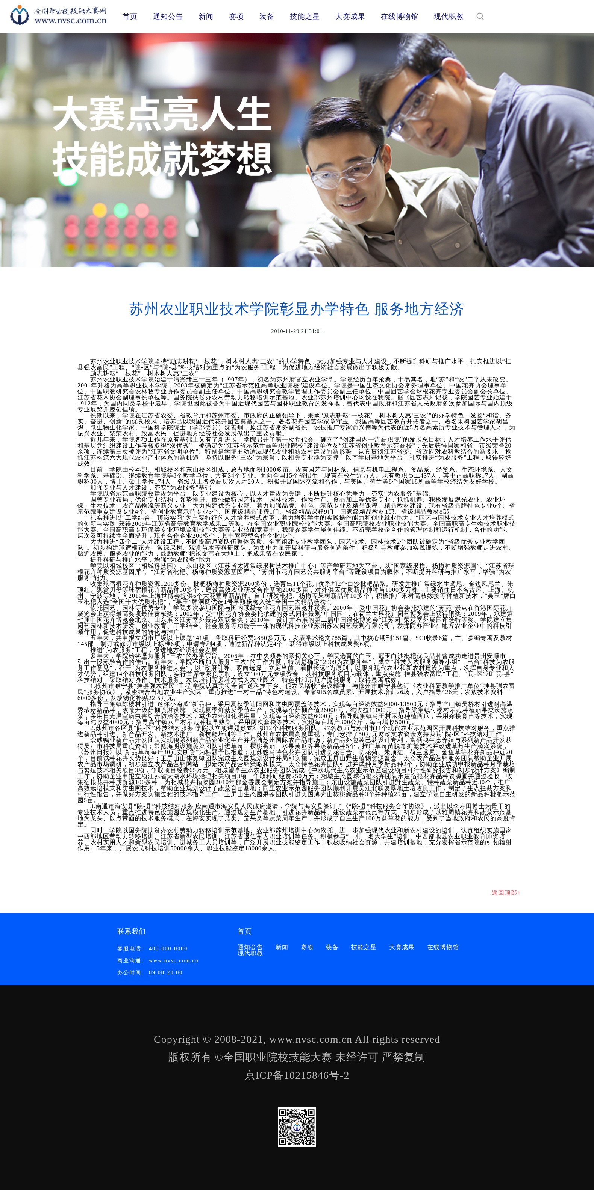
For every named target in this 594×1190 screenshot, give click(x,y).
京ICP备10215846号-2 (297, 1075)
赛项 (236, 16)
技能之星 (305, 16)
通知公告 (168, 16)
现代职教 (449, 16)
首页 (130, 16)
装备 (266, 16)
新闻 (206, 16)
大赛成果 (350, 16)
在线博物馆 (399, 16)
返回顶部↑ (506, 892)
